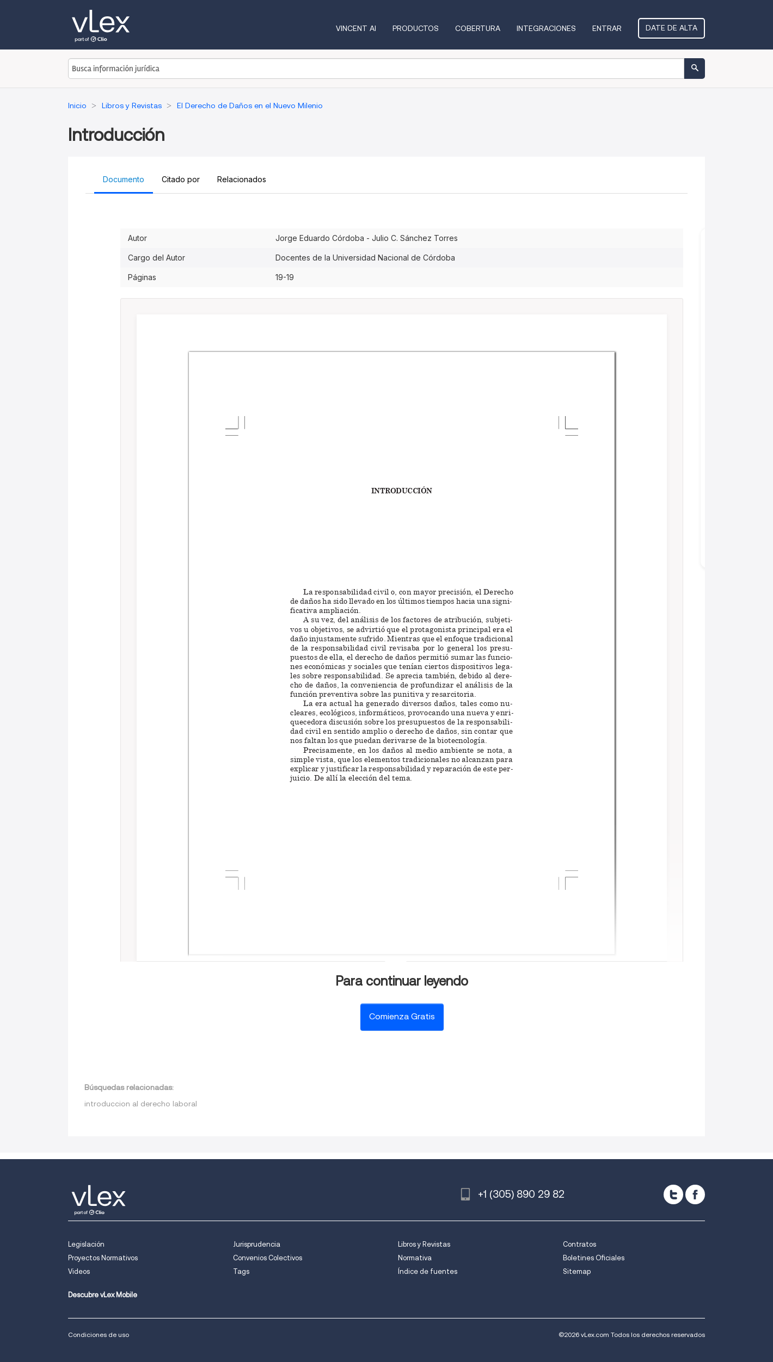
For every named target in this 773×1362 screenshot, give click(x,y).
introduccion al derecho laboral (140, 1103)
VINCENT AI (356, 28)
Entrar (607, 28)
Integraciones (546, 28)
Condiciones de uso (98, 1334)
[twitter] (673, 1194)
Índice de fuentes (427, 1271)
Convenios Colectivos (267, 1258)
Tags (241, 1271)
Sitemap (577, 1271)
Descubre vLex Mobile (102, 1295)
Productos (415, 28)
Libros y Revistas (424, 1244)
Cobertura (477, 28)
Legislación (86, 1244)
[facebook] (695, 1194)
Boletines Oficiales (593, 1258)
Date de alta (671, 27)
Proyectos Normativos (103, 1258)
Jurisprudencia (256, 1244)
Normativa (415, 1258)
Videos (79, 1271)
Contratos (579, 1244)
